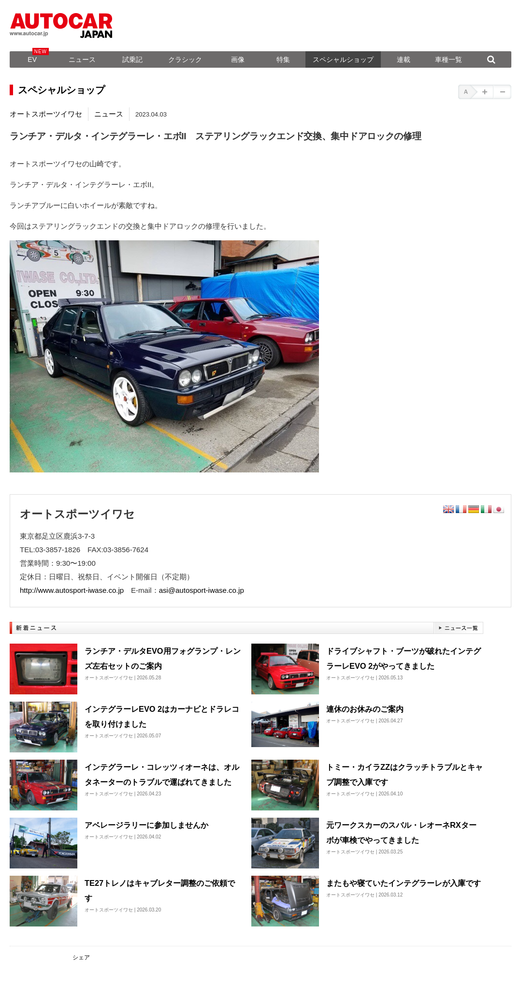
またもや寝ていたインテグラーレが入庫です (403, 883)
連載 (403, 59)
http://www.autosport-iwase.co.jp (72, 590)
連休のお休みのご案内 (365, 709)
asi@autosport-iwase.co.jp (201, 590)
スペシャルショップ (343, 59)
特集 (283, 59)
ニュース (82, 59)
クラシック (185, 59)
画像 (238, 59)
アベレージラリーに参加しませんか (146, 825)
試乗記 (132, 59)
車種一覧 (448, 59)
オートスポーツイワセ (46, 114)
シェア (81, 957)
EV (32, 59)
